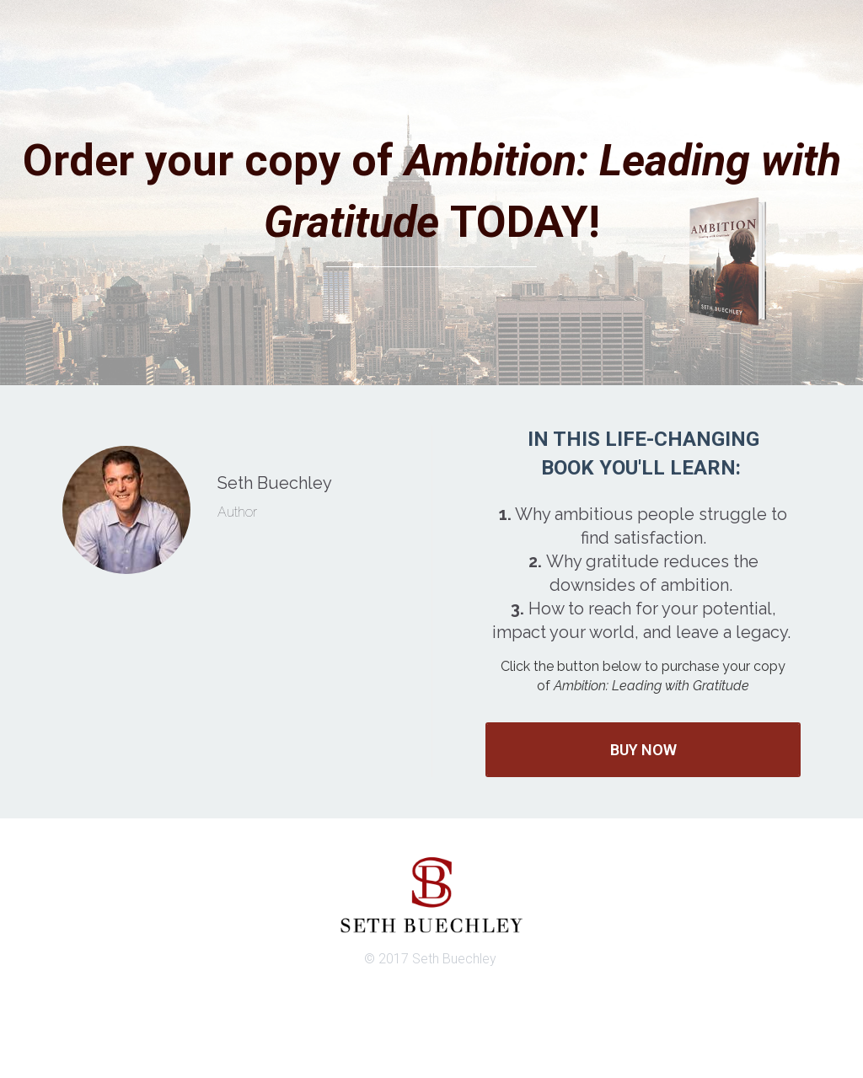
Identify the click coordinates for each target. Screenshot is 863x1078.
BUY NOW (643, 750)
